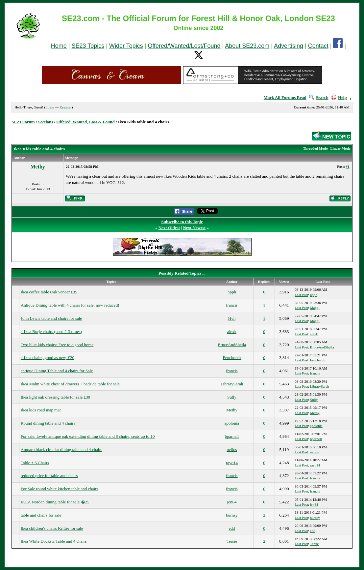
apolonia (232, 423)
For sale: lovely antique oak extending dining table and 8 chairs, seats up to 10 (88, 436)
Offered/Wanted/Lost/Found (184, 46)
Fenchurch (232, 357)
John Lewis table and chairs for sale (51, 318)
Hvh (231, 318)
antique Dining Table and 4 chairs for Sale (57, 370)
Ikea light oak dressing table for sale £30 (55, 397)
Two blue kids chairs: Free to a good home (57, 344)
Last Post (301, 295)
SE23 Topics (88, 46)
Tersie (232, 541)
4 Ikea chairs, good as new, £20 (47, 357)
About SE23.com (247, 46)
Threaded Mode (315, 148)
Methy (37, 166)
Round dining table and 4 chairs (48, 423)
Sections (45, 121)
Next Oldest (169, 227)
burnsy (231, 515)
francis (231, 305)
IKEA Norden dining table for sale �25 (55, 501)
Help (339, 97)
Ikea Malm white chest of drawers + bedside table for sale (70, 383)
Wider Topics (126, 46)
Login (49, 107)
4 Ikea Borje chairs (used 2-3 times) (51, 331)
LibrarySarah (232, 383)
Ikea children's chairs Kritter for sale (52, 528)
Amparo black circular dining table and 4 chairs (61, 449)
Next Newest (194, 227)
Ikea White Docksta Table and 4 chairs (54, 541)
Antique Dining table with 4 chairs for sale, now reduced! (70, 305)
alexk (231, 331)
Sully (231, 397)
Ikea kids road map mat (41, 409)
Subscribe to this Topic (182, 221)
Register (66, 107)
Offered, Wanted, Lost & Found (85, 121)
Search (318, 97)
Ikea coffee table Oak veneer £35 (49, 291)
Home (59, 46)
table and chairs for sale (41, 515)
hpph (232, 291)
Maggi (315, 308)
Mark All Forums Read (285, 97)
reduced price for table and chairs (49, 475)
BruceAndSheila (232, 344)
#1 (348, 166)
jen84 (232, 501)
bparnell (232, 436)
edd (232, 528)
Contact (318, 46)
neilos (232, 449)
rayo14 (232, 462)
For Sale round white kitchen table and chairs (59, 488)
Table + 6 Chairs (35, 462)
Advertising (288, 46)
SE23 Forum (23, 121)
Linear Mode (340, 148)
